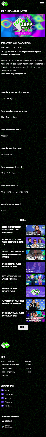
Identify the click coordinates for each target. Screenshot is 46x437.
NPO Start (7, 405)
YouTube (6, 398)
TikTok (5, 390)
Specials (28, 372)
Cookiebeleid (6, 368)
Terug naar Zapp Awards (16, 11)
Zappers (28, 368)
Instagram (7, 394)
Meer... (23, 327)
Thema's (28, 365)
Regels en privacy (8, 372)
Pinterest (6, 401)
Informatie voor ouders (10, 365)
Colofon (4, 375)
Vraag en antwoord (8, 361)
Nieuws (28, 361)
